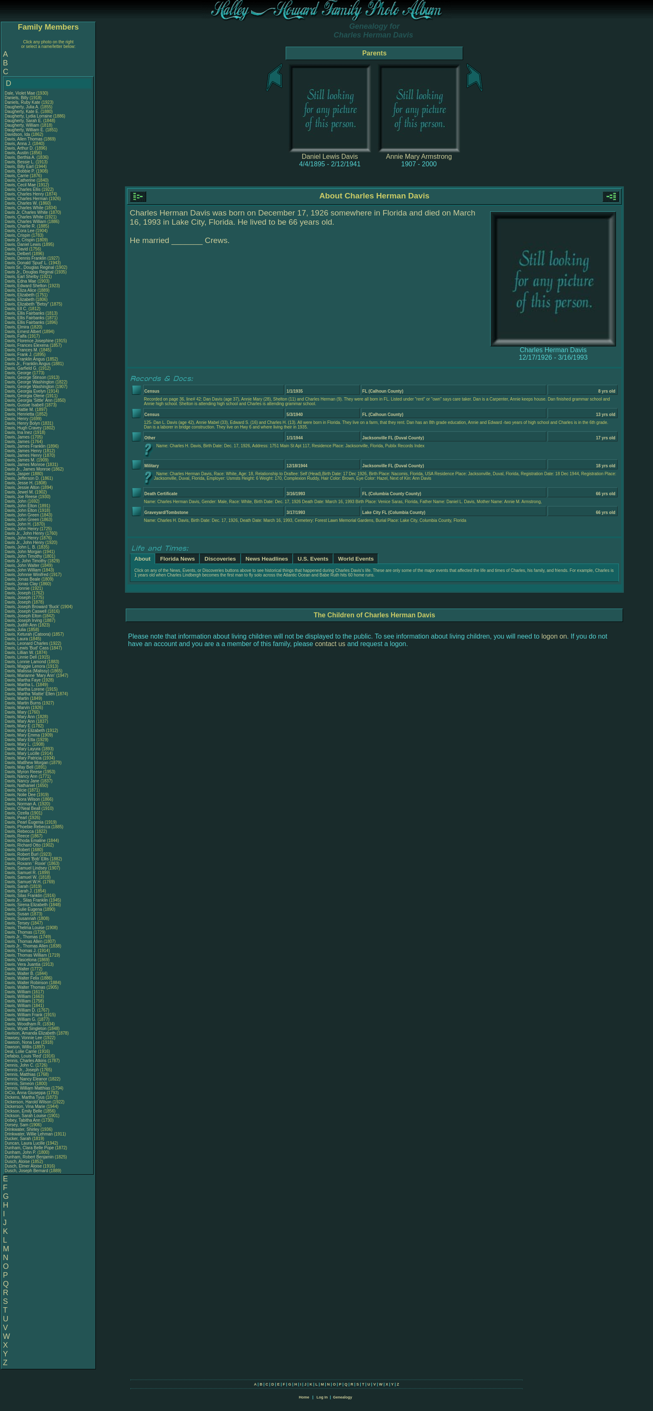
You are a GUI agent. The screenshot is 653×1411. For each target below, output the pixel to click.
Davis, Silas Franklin (23, 895)
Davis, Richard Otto (23, 845)
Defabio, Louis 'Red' (24, 1056)
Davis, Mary (16, 712)
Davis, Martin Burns (23, 703)
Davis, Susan (17, 914)
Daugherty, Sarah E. (23, 120)
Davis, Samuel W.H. (23, 882)
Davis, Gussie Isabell (24, 405)
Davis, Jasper (18, 473)
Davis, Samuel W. (21, 877)
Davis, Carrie (17, 175)
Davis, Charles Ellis (22, 189)
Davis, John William (23, 570)
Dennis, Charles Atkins (26, 1060)
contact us (330, 643)
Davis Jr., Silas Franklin (26, 900)
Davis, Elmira (17, 327)
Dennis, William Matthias (27, 1088)
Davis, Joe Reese (21, 496)
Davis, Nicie (16, 790)
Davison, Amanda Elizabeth (30, 1033)
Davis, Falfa (16, 336)
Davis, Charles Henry (24, 194)
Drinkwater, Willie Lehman (29, 1134)
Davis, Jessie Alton (22, 487)
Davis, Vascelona (21, 959)
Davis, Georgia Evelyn (25, 391)
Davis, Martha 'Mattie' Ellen (30, 694)
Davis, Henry (17, 418)
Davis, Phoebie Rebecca (27, 827)
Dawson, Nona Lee (22, 1042)
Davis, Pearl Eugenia (24, 822)
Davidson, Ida (18, 134)
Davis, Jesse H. (19, 483)
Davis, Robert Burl (21, 854)
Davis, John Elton (21, 506)
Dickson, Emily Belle (23, 1111)
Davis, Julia (16, 629)
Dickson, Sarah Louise (25, 1115)
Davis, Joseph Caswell (26, 611)
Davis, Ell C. (16, 308)
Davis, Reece (17, 836)
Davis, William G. (20, 1019)
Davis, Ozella (17, 813)
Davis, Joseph (18, 593)
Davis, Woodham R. (23, 1024)
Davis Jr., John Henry (24, 533)
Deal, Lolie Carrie (21, 1051)
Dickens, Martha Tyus (25, 1097)
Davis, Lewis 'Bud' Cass (27, 648)
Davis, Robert (18, 849)
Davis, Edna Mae (20, 281)
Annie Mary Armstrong (419, 156)
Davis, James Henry (23, 451)
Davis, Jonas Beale (22, 579)
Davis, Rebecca (20, 831)
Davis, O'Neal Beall (22, 808)
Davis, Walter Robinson (26, 982)
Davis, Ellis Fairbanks (25, 313)
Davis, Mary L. (18, 744)
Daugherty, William (22, 125)
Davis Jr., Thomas (22, 937)
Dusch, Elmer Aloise (23, 1166)
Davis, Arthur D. (19, 148)
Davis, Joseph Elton (23, 616)
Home (304, 1397)
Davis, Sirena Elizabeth (26, 904)
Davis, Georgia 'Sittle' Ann (28, 400)
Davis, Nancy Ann (21, 776)
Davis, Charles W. (21, 203)
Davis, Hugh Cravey (23, 428)
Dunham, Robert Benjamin (29, 1157)
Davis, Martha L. (20, 684)
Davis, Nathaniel (20, 785)
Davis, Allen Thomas (23, 139)
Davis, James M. (20, 460)
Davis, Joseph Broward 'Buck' (32, 606)
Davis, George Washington (29, 382)
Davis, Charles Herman (26, 198)
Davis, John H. (18, 524)
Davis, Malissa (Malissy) (27, 671)
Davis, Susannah (21, 918)
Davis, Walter (17, 969)
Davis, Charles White (24, 208)
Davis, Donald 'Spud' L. (26, 263)
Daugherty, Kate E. (22, 111)
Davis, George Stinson (25, 377)
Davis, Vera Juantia (22, 964)
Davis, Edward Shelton (26, 285)
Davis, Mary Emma (22, 735)
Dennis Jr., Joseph (22, 1070)
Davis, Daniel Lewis (23, 244)
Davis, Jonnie (18, 588)
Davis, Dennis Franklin (25, 258)
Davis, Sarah (17, 886)
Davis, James (18, 437)
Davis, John (16, 501)
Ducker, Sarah (18, 1138)
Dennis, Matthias (21, 1074)
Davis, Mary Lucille (22, 753)
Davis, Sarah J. (19, 891)
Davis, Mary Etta (20, 739)
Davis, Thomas (19, 932)
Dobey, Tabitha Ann (23, 1120)
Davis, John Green (22, 515)
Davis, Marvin (18, 707)
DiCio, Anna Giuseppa (25, 1092)
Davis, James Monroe (25, 464)
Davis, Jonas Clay (21, 583)
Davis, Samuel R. (21, 872)
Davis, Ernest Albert (23, 331)
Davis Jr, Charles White (26, 212)
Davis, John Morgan (23, 551)
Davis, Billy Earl (19, 166)
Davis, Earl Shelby (22, 276)
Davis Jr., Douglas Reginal (29, 272)
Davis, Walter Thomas (25, 987)
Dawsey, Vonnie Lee (23, 1037)
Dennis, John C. (19, 1065)
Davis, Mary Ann (20, 716)
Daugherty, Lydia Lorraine (28, 116)
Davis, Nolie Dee (20, 794)
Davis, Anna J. (18, 143)
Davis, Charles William (25, 221)
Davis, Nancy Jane (22, 781)
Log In (322, 1397)
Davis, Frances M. (21, 350)
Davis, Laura (17, 639)
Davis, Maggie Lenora (25, 666)
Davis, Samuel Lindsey (26, 868)
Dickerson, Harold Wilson (28, 1102)
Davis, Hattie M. (19, 409)
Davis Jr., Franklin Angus (27, 363)
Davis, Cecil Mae (20, 185)
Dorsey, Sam (17, 1125)
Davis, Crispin (18, 235)
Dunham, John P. (20, 1152)
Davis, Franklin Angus (25, 359)
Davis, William (18, 992)
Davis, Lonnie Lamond (25, 661)
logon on (554, 636)
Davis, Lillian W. (19, 652)
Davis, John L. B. (20, 547)
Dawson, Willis (19, 1047)
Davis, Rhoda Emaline (25, 840)
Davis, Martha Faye (23, 680)
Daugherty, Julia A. (22, 107)
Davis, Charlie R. (20, 226)
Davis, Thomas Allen (23, 941)
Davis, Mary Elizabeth (25, 730)
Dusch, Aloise (18, 1161)
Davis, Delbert (18, 253)
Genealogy (342, 1397)
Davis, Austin (17, 152)
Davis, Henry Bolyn (22, 423)
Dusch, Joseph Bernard (26, 1170)
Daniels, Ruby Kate (22, 102)
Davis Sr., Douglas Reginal (29, 267)
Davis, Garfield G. (21, 368)
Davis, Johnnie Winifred (26, 574)
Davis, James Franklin (25, 446)
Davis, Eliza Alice (20, 290)
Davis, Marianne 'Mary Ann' (30, 675)
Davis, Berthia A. (20, 157)
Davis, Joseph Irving (23, 620)
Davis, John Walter (22, 565)
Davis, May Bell (20, 767)
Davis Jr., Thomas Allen (26, 946)
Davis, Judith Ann (21, 625)
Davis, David (17, 249)
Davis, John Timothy (23, 556)
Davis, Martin (17, 698)
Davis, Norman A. (21, 804)
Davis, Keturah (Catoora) (28, 634)
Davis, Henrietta (20, 414)
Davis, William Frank (23, 1015)
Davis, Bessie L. (20, 162)
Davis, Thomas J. (21, 950)
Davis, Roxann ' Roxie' (26, 863)
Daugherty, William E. (24, 130)
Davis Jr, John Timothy (26, 561)
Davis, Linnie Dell (21, 657)
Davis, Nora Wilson (22, 799)
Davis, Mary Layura (22, 749)
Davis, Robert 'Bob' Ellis (27, 859)
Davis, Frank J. (18, 354)
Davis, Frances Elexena (27, 345)
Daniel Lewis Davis (330, 156)
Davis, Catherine (21, 180)
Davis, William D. (20, 1010)
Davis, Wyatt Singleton (26, 1028)
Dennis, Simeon (20, 1083)
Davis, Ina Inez (18, 432)
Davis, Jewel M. (19, 492)
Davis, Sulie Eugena (23, 909)
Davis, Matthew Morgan (26, 762)
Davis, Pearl (16, 817)
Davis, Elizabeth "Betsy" (27, 304)
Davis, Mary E (17, 726)
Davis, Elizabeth (20, 295)
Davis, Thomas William (26, 955)
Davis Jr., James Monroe (27, 469)
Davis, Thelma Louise (25, 927)
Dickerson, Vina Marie (25, 1106)
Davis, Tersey (18, 923)
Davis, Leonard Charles (26, 643)
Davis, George (18, 373)
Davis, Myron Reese (23, 771)
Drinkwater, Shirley (22, 1129)
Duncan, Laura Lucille (25, 1143)
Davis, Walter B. (19, 973)
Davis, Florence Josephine (29, 340)
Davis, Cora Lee (20, 230)
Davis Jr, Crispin (20, 240)
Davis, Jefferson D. (22, 478)
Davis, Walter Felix (22, 978)
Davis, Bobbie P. (20, 171)
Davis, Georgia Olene (25, 395)
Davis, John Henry (22, 528)
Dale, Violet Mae (20, 93)
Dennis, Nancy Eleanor (26, 1079)
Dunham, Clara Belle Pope (29, 1147)
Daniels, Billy (17, 97)
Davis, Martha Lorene (25, 689)
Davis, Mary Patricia (23, 758)
